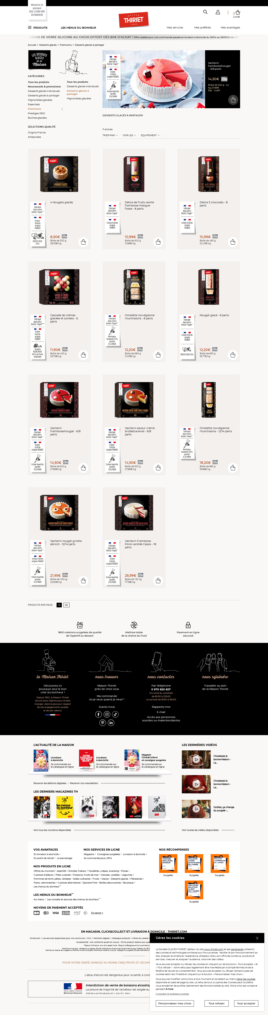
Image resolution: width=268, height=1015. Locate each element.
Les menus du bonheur (78, 27)
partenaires (237, 949)
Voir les (128, 135)
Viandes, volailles (110, 874)
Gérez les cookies (140, 938)
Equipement (149, 135)
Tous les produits (38, 82)
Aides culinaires (81, 878)
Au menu (39, 899)
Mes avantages (230, 27)
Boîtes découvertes (110, 882)
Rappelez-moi (161, 707)
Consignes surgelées (108, 854)
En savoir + (97, 912)
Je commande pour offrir (98, 858)
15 (59, 605)
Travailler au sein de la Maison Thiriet (215, 687)
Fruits (96, 878)
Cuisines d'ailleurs (43, 874)
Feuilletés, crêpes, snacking (104, 871)
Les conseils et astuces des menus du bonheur (73, 899)
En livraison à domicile (46, 854)
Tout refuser (217, 1003)
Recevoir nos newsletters (84, 783)
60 (66, 605)
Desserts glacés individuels (44, 90)
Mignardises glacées (40, 99)
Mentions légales (101, 938)
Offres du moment (44, 871)
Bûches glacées (37, 117)
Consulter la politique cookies (172, 993)
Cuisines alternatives (69, 882)
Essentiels (34, 104)
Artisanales (34, 136)
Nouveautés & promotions (44, 86)
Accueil (32, 45)
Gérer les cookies (246, 979)
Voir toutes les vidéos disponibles (200, 830)
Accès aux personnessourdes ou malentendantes (161, 719)
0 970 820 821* (161, 689)
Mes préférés (202, 27)
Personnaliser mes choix (174, 1003)
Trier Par (109, 135)
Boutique (128, 882)
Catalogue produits (121, 938)
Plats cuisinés (63, 874)
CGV (89, 938)
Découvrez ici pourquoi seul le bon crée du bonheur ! (53, 689)
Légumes (127, 874)
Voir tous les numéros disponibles (52, 830)
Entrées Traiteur (77, 871)
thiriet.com (35, 938)
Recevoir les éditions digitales (50, 783)
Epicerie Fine (90, 882)
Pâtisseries (136, 878)
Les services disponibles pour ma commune (64, 938)
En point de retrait (44, 858)
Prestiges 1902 (36, 113)
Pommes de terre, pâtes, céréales (52, 878)
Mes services (175, 27)
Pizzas (124, 871)
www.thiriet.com (213, 949)
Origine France (37, 132)
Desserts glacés (48, 45)
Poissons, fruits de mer (86, 874)
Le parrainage (64, 858)
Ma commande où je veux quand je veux (107, 698)
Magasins (89, 854)
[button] (217, 13)
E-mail (161, 712)
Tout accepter (246, 1003)
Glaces (105, 878)
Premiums (66, 45)
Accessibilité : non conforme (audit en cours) (97, 942)
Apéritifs (61, 871)
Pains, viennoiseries (44, 882)
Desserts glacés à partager (89, 45)
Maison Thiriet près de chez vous (107, 687)
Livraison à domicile (134, 854)
